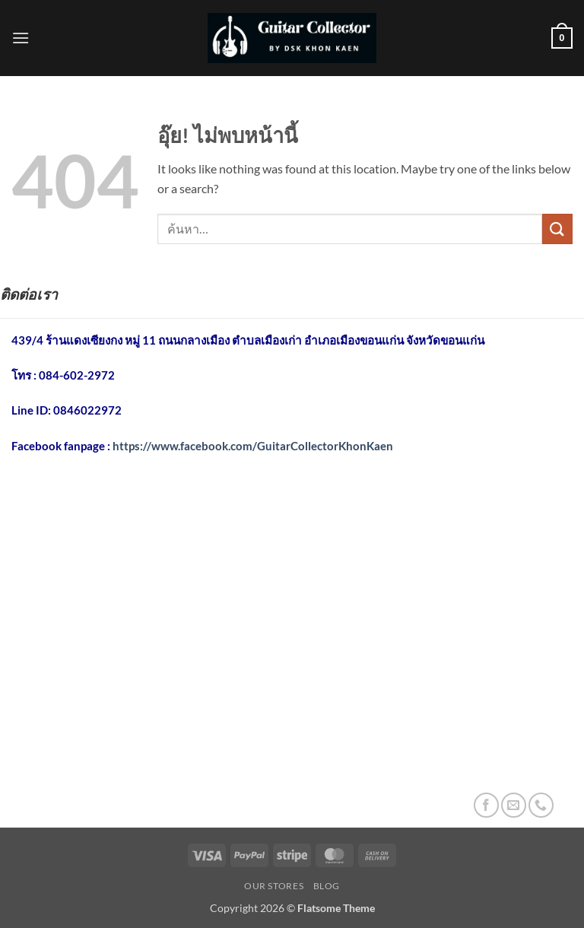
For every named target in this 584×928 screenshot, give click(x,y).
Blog (326, 885)
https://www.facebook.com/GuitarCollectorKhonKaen (253, 446)
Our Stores (273, 885)
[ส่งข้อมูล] (557, 228)
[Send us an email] (513, 805)
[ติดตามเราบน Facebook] (486, 805)
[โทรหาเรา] (541, 805)
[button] (20, 37)
